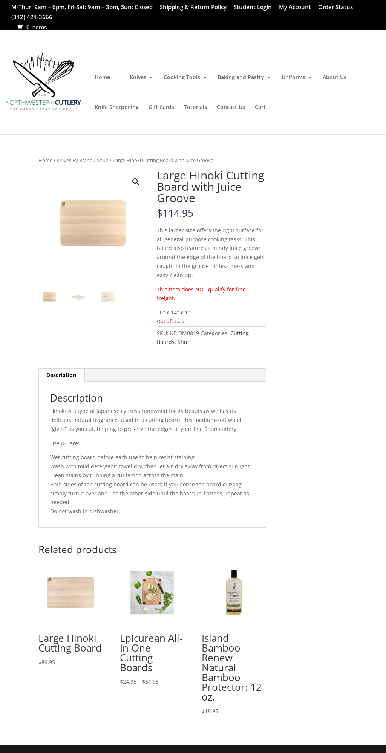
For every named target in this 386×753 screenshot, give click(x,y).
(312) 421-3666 (31, 17)
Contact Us (231, 107)
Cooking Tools (182, 78)
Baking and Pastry (241, 78)
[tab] (61, 375)
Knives (138, 78)
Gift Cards (161, 107)
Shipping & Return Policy (193, 7)
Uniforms (293, 78)
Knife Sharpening (117, 107)
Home (102, 78)
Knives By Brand (75, 160)
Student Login (253, 7)
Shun (103, 160)
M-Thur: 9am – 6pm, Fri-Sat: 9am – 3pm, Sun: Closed (82, 7)
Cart (260, 107)
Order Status (335, 7)
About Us (334, 78)
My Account (295, 7)
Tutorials (195, 107)
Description (61, 375)
